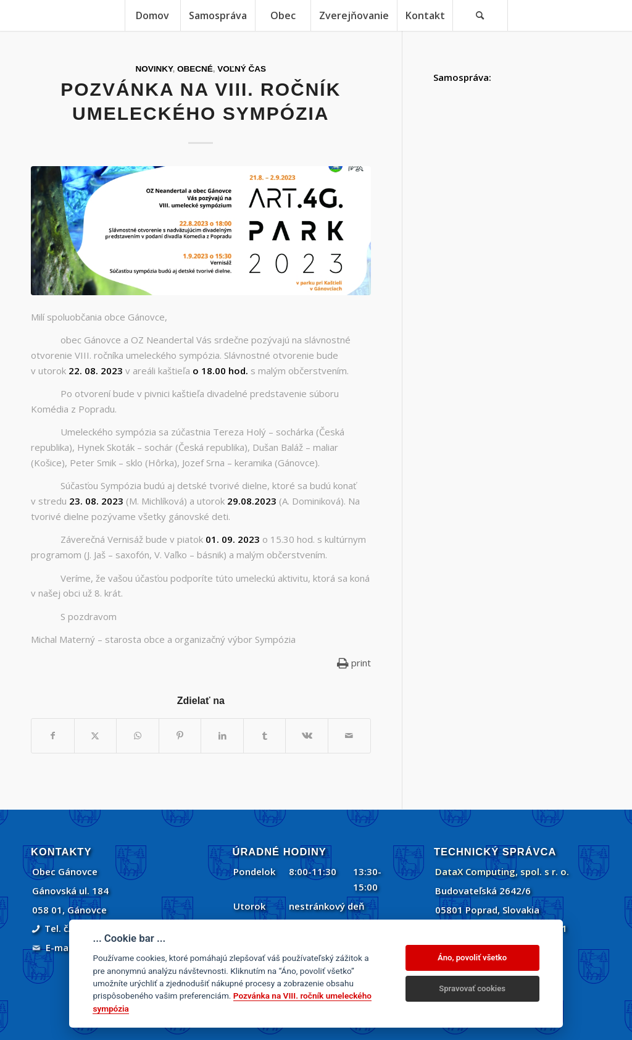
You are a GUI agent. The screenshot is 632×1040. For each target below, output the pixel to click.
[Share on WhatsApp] (138, 736)
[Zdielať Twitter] (96, 736)
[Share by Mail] (349, 736)
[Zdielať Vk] (307, 736)
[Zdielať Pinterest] (180, 736)
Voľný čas (241, 68)
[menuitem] (152, 15)
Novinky (154, 68)
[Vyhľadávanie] (480, 15)
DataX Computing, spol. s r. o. (502, 871)
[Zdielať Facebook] (52, 736)
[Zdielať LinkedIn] (222, 736)
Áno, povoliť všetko (472, 957)
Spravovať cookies (472, 988)
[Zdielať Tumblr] (265, 736)
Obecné (195, 68)
